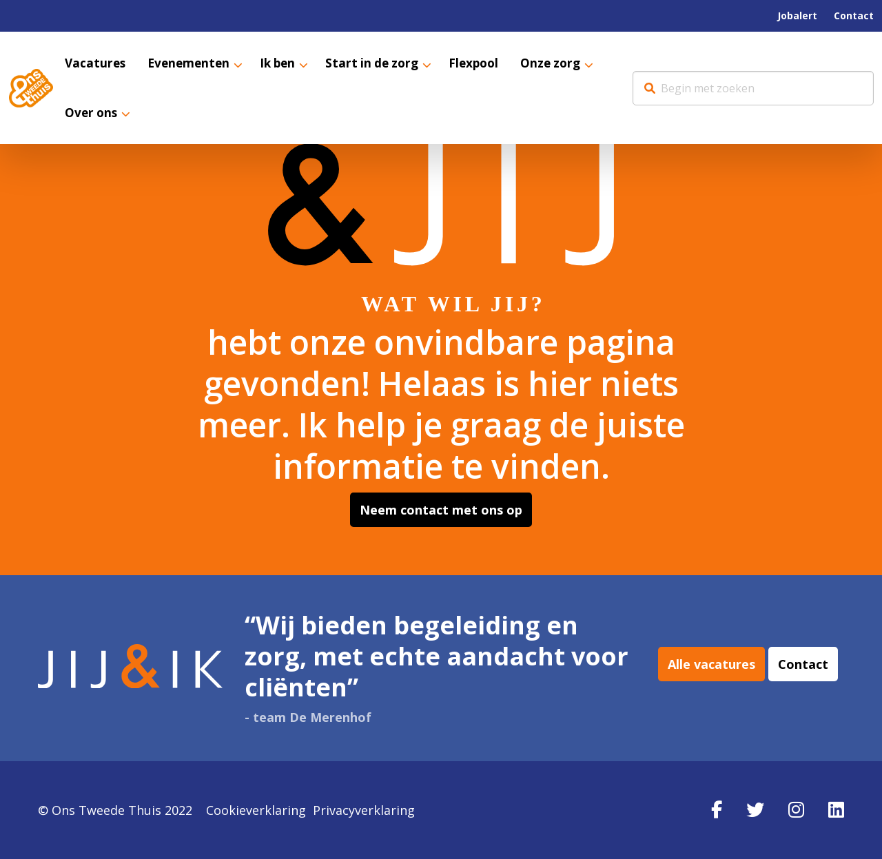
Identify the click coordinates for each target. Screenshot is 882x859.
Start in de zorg (382, 63)
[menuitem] (797, 16)
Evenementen (192, 63)
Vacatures (96, 63)
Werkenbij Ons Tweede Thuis (31, 88)
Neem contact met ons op (441, 509)
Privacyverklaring (364, 810)
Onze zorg (566, 63)
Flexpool (487, 63)
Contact (854, 15)
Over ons (92, 113)
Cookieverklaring (256, 810)
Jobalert (797, 15)
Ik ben (284, 63)
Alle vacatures (711, 668)
